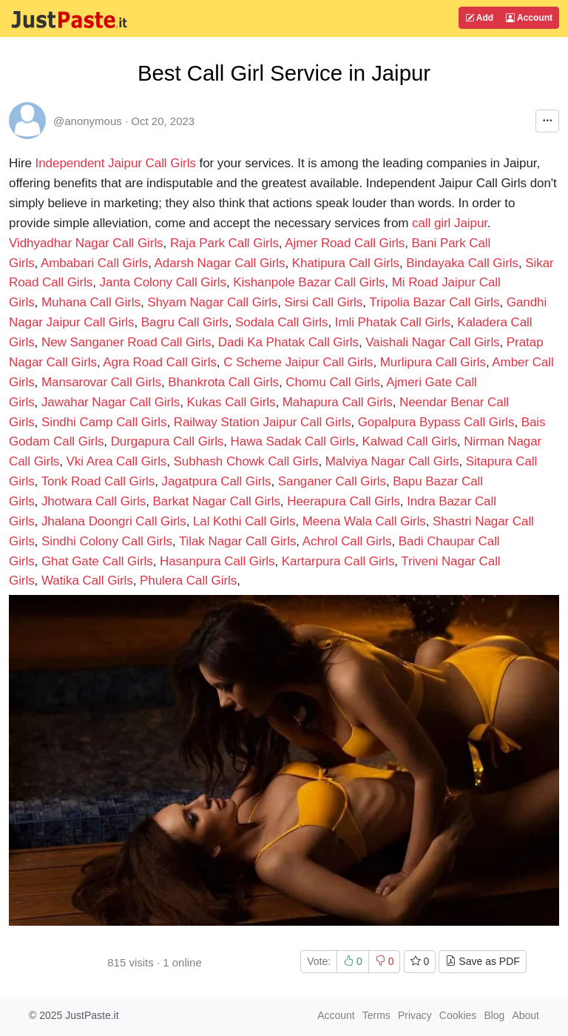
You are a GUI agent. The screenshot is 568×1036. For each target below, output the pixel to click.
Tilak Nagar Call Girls (237, 541)
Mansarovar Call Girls (101, 382)
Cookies (458, 1015)
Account (529, 17)
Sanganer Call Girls (332, 481)
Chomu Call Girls (332, 382)
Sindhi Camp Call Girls (104, 422)
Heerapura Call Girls (343, 501)
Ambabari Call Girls (94, 263)
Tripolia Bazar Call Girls (434, 302)
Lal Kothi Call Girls (244, 521)
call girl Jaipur (449, 223)
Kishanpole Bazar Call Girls (309, 282)
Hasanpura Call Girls (217, 561)
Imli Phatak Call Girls (392, 322)
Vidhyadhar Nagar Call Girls (86, 243)
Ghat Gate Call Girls (97, 561)
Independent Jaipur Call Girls (116, 163)
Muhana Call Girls (91, 302)
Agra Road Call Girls (160, 362)
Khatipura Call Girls (345, 263)
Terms (376, 1015)
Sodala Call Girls (281, 322)
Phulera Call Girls (188, 581)
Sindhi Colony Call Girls (106, 541)
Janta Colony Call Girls (163, 282)
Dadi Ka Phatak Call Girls (288, 342)
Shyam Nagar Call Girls (212, 302)
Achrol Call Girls (347, 541)
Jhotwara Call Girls (93, 501)
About (525, 1015)
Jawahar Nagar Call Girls (110, 402)
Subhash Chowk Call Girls (246, 461)
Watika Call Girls (87, 581)
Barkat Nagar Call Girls (216, 501)
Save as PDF (482, 961)
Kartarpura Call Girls (338, 561)
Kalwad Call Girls (409, 441)
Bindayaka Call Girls (462, 263)
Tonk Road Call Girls (98, 481)
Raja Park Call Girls (224, 243)
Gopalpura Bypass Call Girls (436, 422)
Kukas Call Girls (231, 402)
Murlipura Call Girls (433, 362)
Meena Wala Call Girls (364, 521)
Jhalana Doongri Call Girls (113, 521)
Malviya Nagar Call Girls (392, 461)
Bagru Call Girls (185, 322)
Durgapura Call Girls (167, 441)
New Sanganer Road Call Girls (126, 342)
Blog (494, 1015)
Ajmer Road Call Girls (345, 243)
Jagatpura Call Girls (216, 481)
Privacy (415, 1015)
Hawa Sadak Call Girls (293, 441)
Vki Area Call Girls (117, 461)
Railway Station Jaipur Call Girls (262, 422)
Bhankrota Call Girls (223, 382)
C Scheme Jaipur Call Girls (298, 362)
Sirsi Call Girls (324, 302)
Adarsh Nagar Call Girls (220, 263)
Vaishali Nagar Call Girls (432, 342)
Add (479, 17)
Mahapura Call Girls (338, 402)
